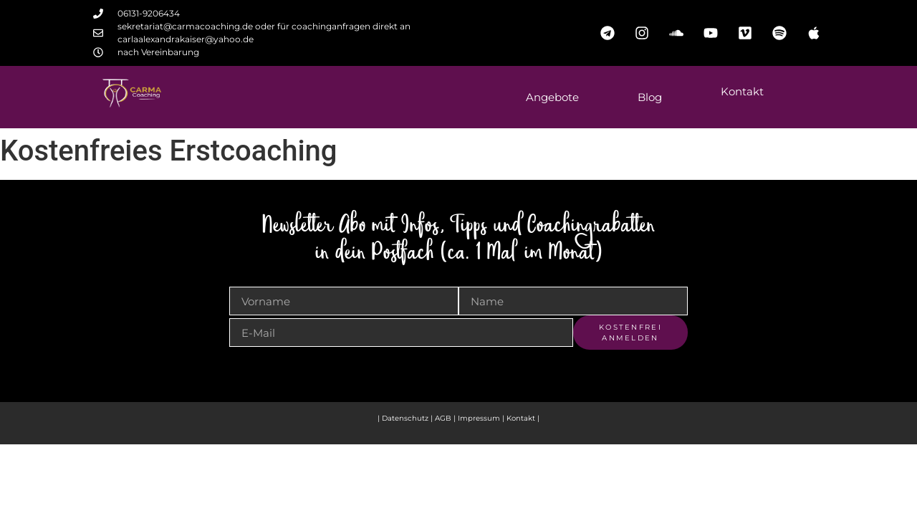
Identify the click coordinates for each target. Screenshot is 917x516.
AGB (443, 418)
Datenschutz (405, 418)
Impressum (480, 418)
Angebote (552, 97)
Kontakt (742, 91)
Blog (650, 97)
